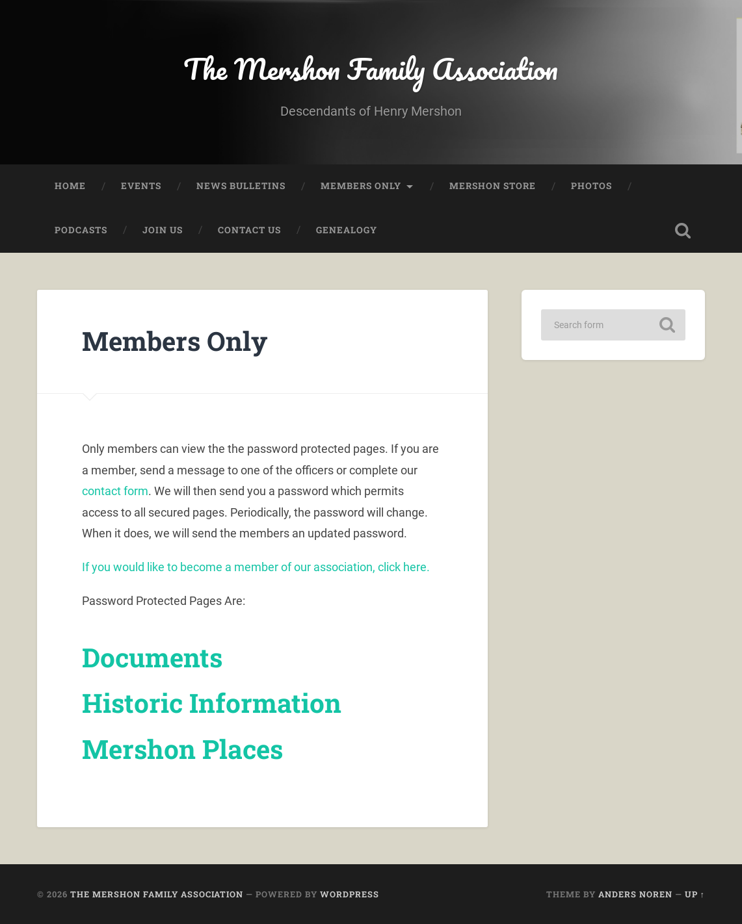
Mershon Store (492, 186)
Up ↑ (695, 894)
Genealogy (346, 230)
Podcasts (81, 230)
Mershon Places (182, 749)
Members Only (361, 186)
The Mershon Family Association (370, 68)
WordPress (349, 894)
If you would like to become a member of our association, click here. (256, 567)
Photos (591, 186)
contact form (115, 491)
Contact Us (249, 230)
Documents (152, 657)
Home (70, 186)
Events (141, 186)
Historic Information (211, 703)
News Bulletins (240, 186)
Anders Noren (635, 894)
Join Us (162, 230)
